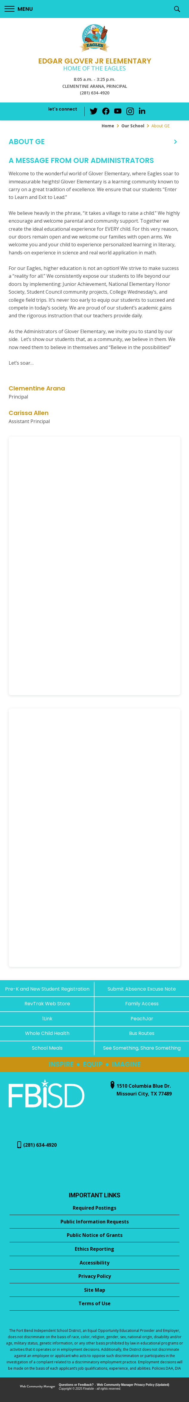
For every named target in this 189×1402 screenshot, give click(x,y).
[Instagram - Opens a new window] (130, 111)
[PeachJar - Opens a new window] (141, 1018)
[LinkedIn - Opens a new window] (142, 111)
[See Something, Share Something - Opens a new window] (141, 1048)
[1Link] (47, 1018)
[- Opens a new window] (46, 1108)
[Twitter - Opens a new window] (94, 111)
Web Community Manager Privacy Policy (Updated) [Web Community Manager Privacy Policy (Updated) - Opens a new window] (133, 1384)
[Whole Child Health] (47, 1033)
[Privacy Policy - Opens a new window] (94, 1276)
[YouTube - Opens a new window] (118, 111)
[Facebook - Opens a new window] (106, 111)
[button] (18, 9)
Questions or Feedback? (76, 1384)
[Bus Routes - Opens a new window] (141, 1033)
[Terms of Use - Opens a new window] (94, 1304)
